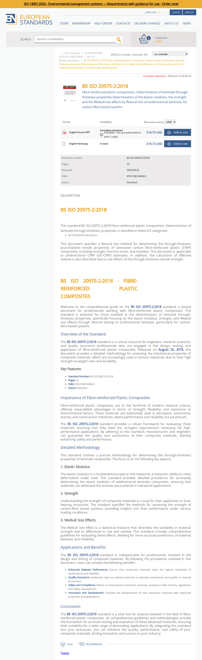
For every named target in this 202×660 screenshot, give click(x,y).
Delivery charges (147, 23)
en (159, 12)
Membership (81, 23)
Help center (103, 23)
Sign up (189, 12)
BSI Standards (73, 53)
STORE (64, 23)
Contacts (123, 23)
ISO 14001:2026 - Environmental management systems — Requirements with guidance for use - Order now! (101, 4)
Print (70, 644)
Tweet (65, 653)
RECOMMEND (94, 644)
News (187, 23)
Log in (176, 12)
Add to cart (181, 132)
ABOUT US (171, 23)
